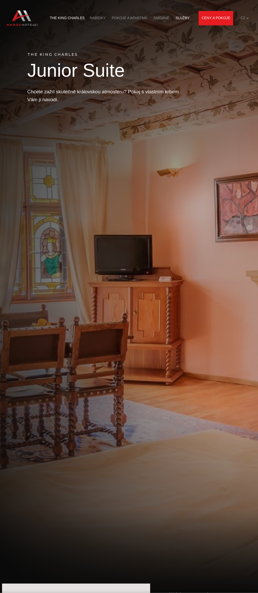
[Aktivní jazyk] (244, 18)
